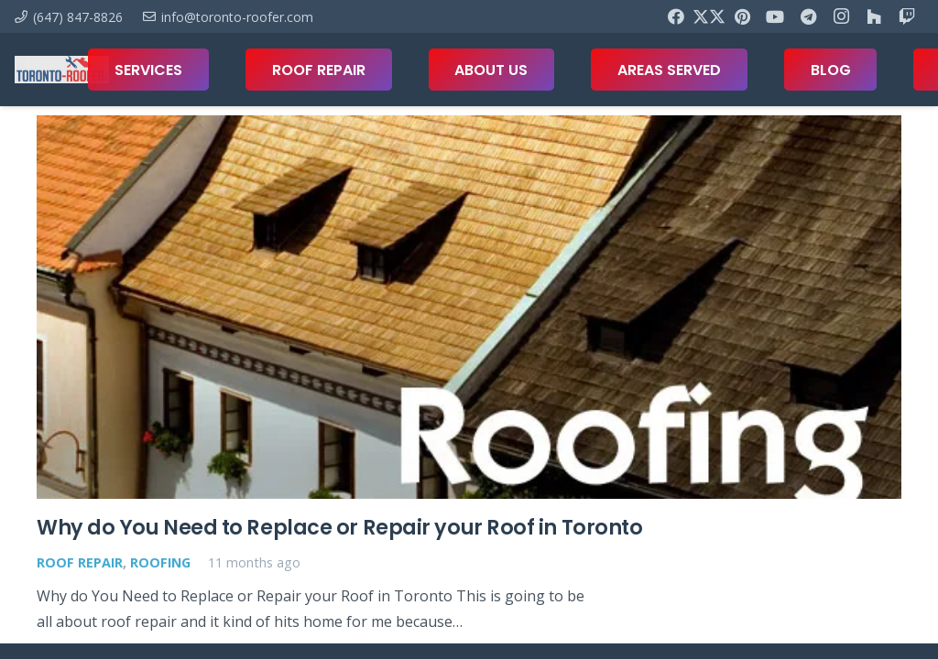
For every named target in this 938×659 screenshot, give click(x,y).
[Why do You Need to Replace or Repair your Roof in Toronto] (469, 307)
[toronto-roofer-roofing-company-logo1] (62, 69)
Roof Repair (80, 562)
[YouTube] (774, 16)
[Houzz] (873, 16)
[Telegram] (807, 16)
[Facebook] (676, 16)
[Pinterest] (741, 16)
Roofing (160, 562)
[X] (709, 16)
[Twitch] (906, 16)
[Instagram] (840, 16)
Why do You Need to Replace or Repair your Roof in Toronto (339, 528)
